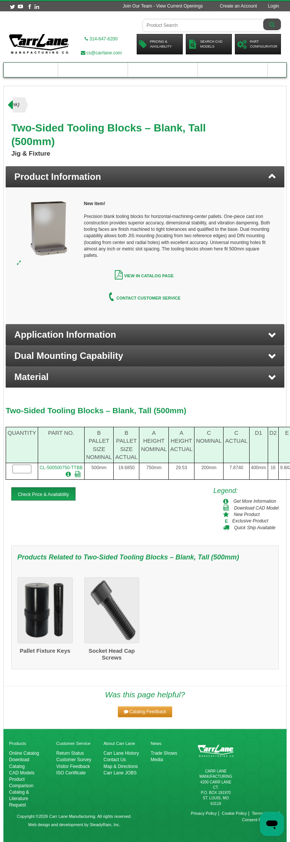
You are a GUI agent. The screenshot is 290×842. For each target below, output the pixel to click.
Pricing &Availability (155, 44)
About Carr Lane (232, 70)
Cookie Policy (234, 813)
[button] (145, 334)
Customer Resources (163, 70)
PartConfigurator (257, 44)
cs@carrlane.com (101, 53)
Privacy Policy (204, 813)
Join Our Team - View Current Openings (163, 6)
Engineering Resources (93, 70)
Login (273, 6)
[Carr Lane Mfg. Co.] (39, 44)
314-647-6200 (101, 39)
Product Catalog (31, 70)
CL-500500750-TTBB (61, 467)
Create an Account (238, 6)
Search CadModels (205, 44)
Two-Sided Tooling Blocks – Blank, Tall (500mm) (96, 410)
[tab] (145, 176)
